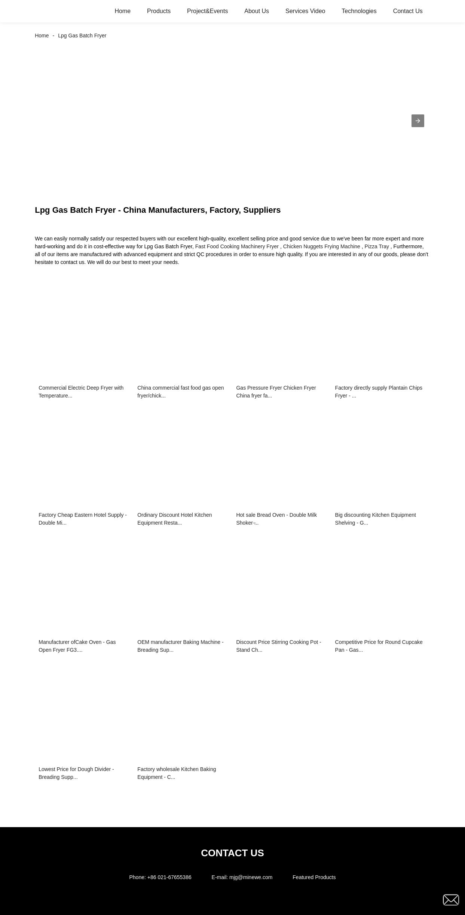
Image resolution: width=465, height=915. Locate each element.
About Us (256, 11)
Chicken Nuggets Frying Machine (321, 246)
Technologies (359, 11)
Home (122, 11)
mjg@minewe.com (250, 877)
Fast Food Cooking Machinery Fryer (237, 246)
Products (159, 11)
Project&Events (207, 11)
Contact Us (408, 11)
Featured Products (314, 877)
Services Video (305, 11)
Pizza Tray (377, 246)
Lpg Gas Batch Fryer (82, 36)
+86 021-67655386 (169, 877)
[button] (418, 120)
